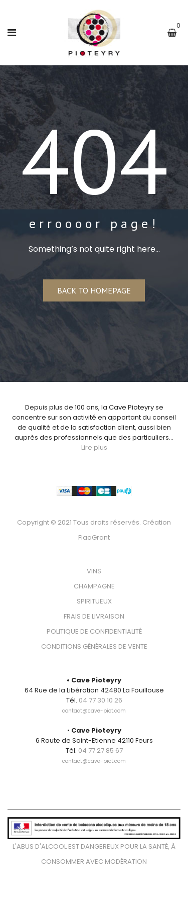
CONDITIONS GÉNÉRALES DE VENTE (94, 646)
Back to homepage (94, 290)
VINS (94, 571)
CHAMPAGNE (94, 586)
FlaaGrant (94, 537)
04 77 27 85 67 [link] (100, 750)
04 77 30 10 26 (100, 700)
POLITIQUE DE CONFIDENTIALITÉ (94, 631)
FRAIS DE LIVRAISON (94, 616)
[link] (94, 705)
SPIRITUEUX (94, 601)
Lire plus (94, 447)
